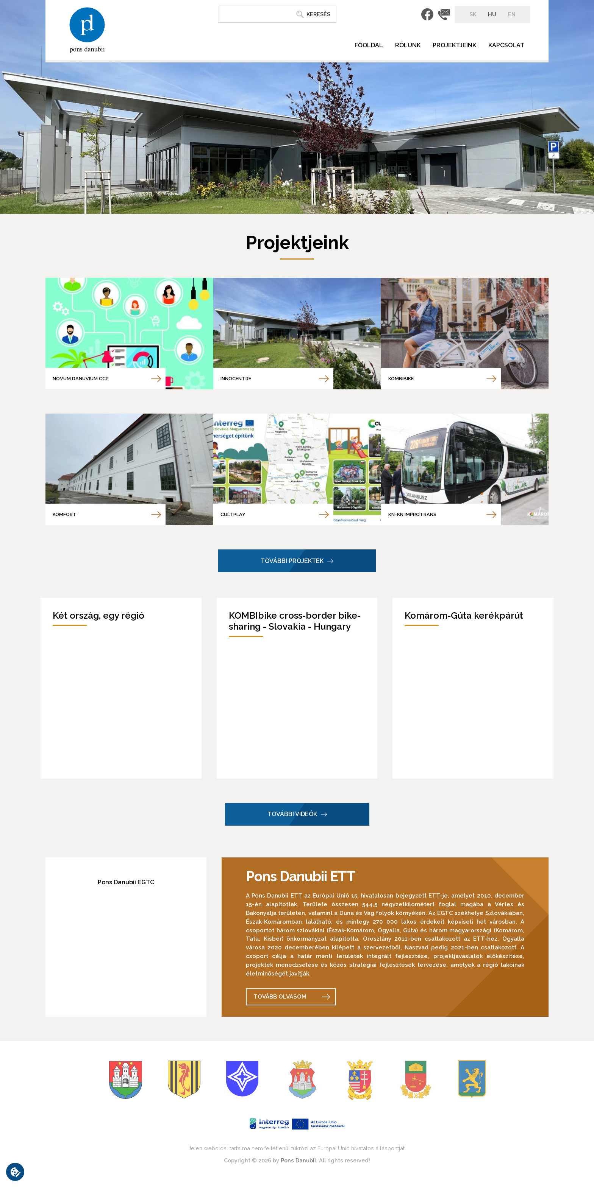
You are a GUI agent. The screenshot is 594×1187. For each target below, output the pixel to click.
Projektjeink (454, 45)
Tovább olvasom (279, 996)
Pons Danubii (298, 1160)
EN (512, 14)
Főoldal (369, 45)
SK (472, 14)
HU (492, 14)
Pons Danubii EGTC (126, 882)
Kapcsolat (506, 45)
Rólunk (407, 45)
